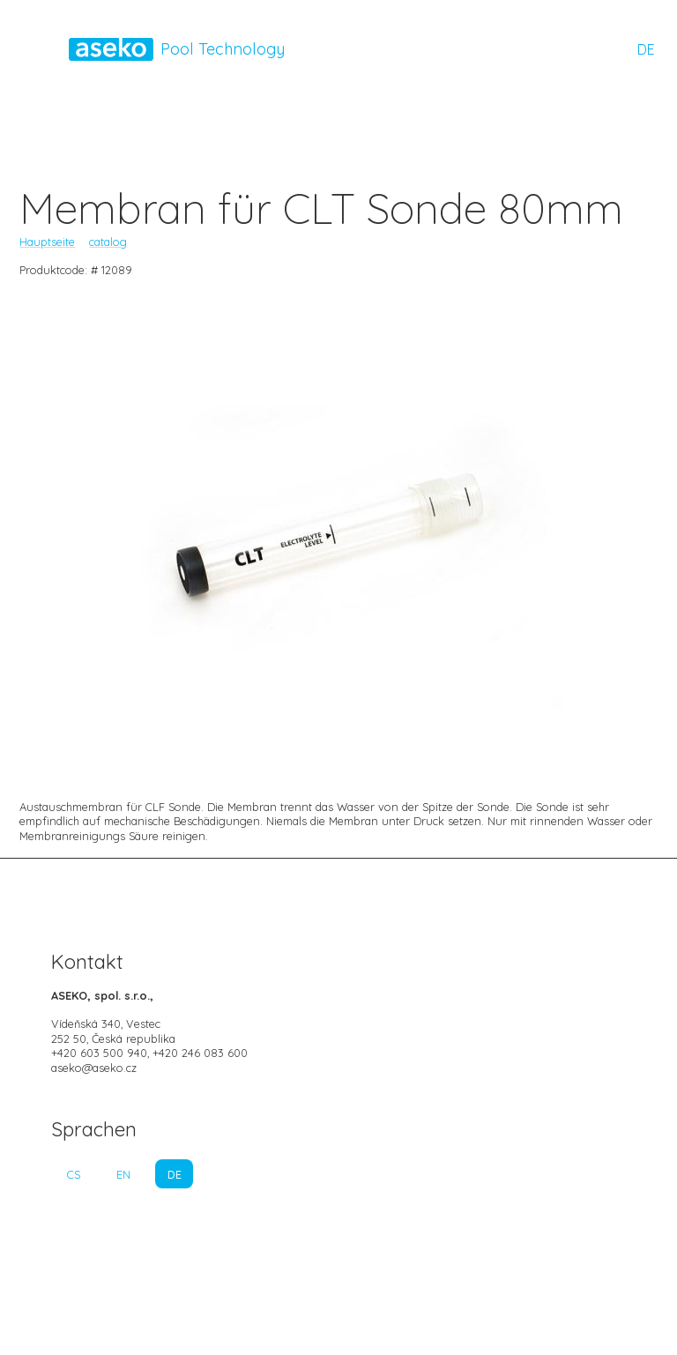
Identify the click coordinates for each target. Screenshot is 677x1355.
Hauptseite (47, 242)
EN (123, 1174)
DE (646, 49)
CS (73, 1174)
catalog (108, 242)
